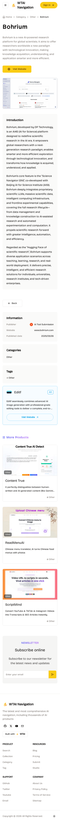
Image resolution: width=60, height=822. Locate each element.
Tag (4, 768)
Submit (36, 762)
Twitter (6, 789)
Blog (35, 750)
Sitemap (37, 800)
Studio (36, 768)
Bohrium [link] (44, 17)
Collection (8, 756)
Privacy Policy (40, 789)
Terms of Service (41, 795)
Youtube (7, 795)
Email (5, 800)
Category (7, 762)
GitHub (6, 783)
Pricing (36, 756)
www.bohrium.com (44, 330)
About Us (37, 783)
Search (6, 750)
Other (33, 17)
